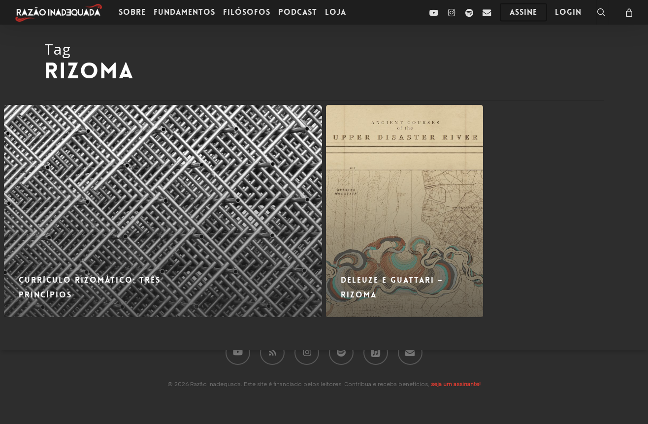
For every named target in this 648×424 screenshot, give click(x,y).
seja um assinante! (456, 384)
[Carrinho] (628, 12)
